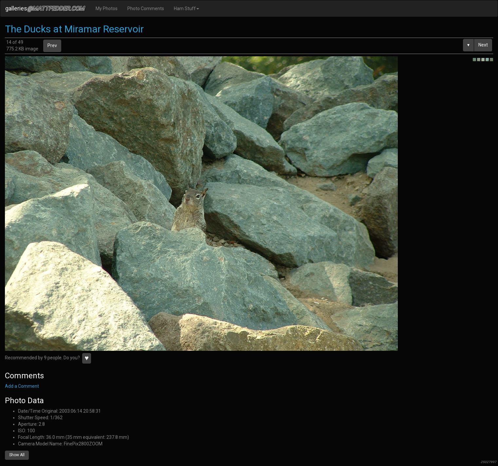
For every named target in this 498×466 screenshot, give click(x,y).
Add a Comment (22, 386)
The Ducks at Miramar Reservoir (74, 29)
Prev (52, 45)
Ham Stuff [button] (186, 8)
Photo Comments (145, 8)
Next (483, 44)
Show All (17, 455)
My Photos (107, 8)
